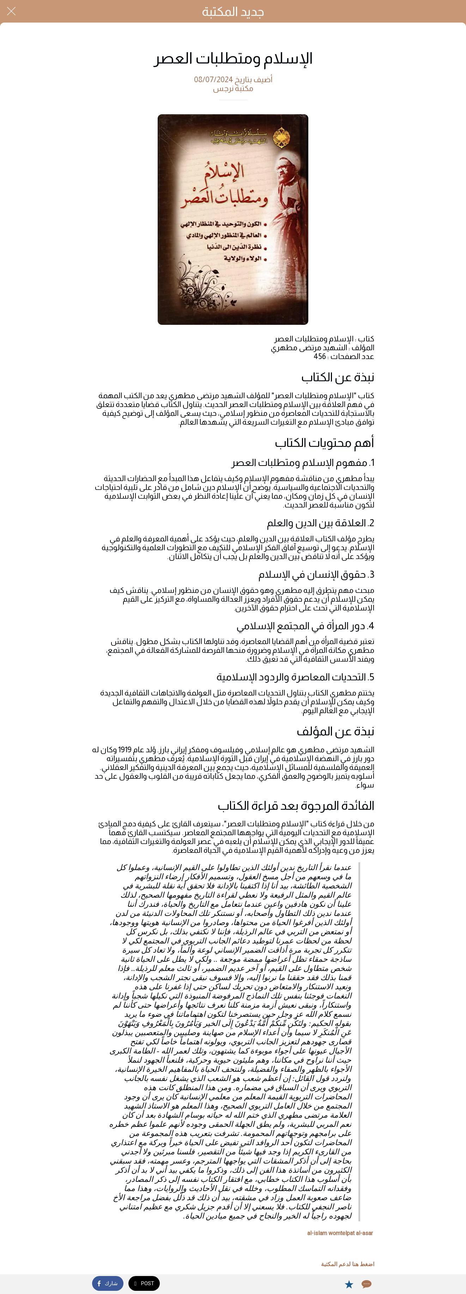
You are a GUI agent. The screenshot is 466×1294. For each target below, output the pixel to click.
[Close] (11, 11)
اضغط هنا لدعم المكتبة (347, 1264)
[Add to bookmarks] (348, 1284)
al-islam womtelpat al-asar (340, 1233)
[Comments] (365, 1284)
